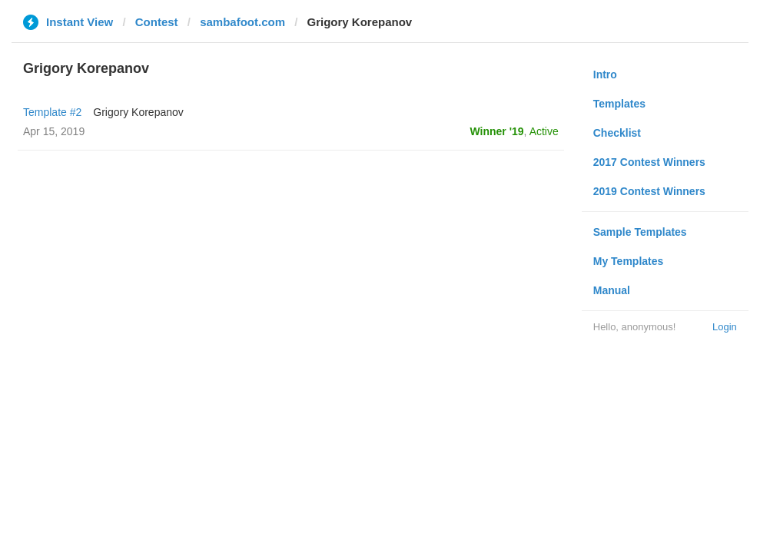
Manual (611, 290)
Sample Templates (640, 232)
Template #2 (52, 112)
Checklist (617, 133)
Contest (156, 21)
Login (724, 327)
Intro (605, 74)
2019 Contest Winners (649, 191)
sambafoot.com (242, 21)
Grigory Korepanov (138, 112)
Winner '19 (497, 131)
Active (544, 131)
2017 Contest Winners (649, 162)
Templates (619, 104)
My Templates (628, 261)
